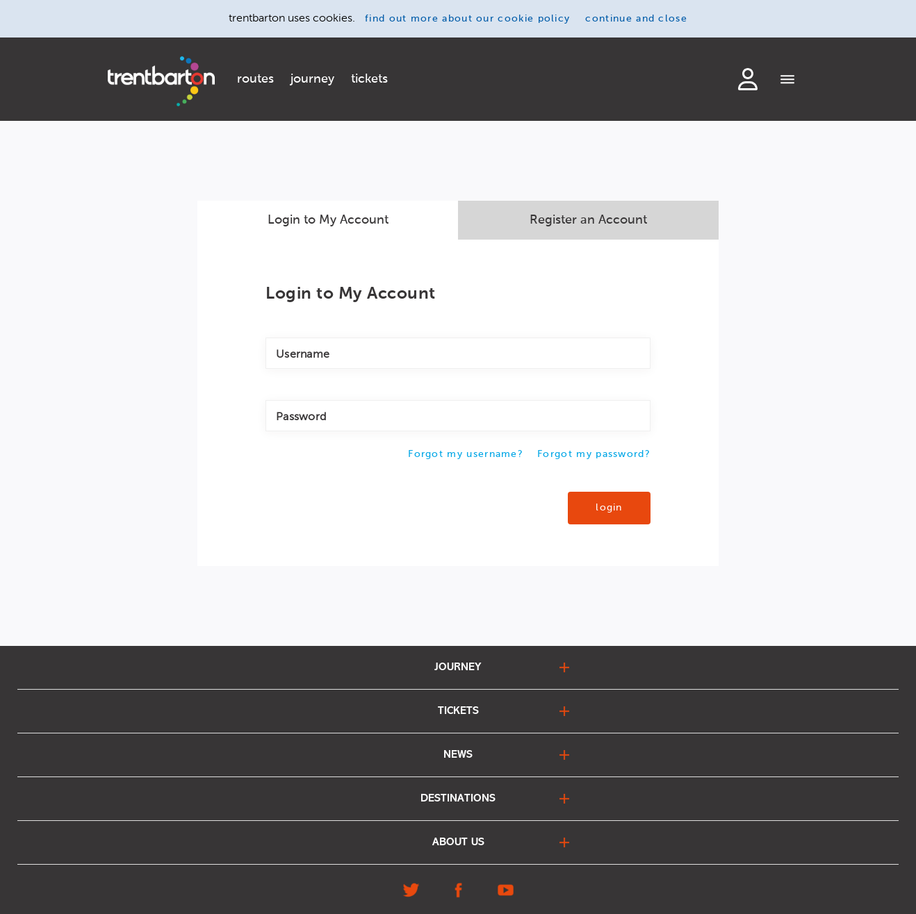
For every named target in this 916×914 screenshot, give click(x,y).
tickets (369, 79)
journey (312, 79)
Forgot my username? (465, 454)
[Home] (161, 81)
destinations (458, 799)
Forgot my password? (594, 454)
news (458, 755)
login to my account (748, 79)
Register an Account (588, 220)
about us (458, 842)
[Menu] (788, 80)
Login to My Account (328, 220)
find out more (467, 19)
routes (255, 79)
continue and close (636, 19)
